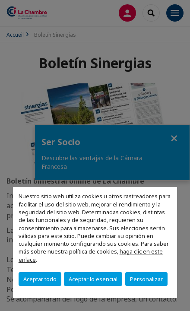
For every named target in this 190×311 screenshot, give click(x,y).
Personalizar (146, 279)
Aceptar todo (40, 279)
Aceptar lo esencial (93, 279)
